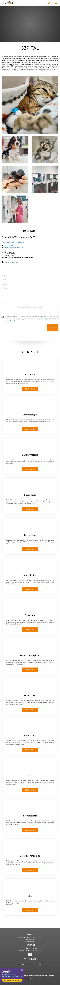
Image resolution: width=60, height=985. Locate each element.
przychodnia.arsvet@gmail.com (13, 248)
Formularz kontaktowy (30, 964)
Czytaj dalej (30, 389)
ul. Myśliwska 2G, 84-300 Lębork (13, 242)
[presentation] (17, 328)
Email (3, 276)
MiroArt (30, 978)
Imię (3, 267)
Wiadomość (5, 284)
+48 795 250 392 (8, 246)
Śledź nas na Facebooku (11, 262)
